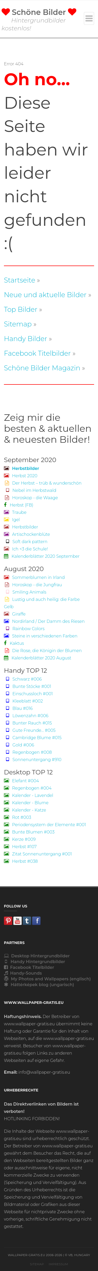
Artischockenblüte (27, 534)
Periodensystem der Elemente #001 (45, 824)
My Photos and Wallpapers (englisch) (47, 978)
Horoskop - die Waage (31, 497)
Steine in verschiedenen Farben (40, 636)
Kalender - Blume (26, 802)
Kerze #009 (20, 839)
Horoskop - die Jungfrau (33, 584)
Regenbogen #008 (28, 752)
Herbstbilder (21, 527)
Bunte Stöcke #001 (27, 686)
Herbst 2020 (20, 475)
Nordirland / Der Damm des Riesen (44, 621)
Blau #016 (18, 708)
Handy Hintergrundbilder (34, 961)
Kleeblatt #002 (23, 701)
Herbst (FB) (18, 505)
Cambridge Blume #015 (32, 737)
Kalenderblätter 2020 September (42, 556)
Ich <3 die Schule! (26, 549)
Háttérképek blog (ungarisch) (39, 984)
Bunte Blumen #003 (29, 832)
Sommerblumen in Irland (34, 577)
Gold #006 (19, 745)
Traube (15, 512)
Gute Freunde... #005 (30, 730)
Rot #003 (17, 817)
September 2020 (30, 460)
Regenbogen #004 (27, 788)
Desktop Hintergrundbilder (37, 955)
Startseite (19, 280)
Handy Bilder (25, 339)
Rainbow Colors (24, 628)
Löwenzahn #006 (26, 715)
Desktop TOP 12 (28, 772)
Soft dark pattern (25, 541)
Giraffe (15, 614)
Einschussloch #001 (28, 693)
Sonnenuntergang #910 (32, 759)
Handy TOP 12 (25, 670)
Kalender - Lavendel (28, 795)
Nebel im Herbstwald (30, 490)
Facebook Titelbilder (37, 353)
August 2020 (24, 569)
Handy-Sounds (23, 973)
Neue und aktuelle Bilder (45, 295)
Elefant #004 (21, 780)
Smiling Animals (25, 592)
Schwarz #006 (23, 679)
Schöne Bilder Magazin (42, 368)
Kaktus (14, 643)
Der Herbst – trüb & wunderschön (43, 483)
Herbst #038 (21, 861)
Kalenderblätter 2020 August (37, 657)
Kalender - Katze (25, 810)
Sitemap (18, 324)
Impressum (58, 1264)
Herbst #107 (20, 846)
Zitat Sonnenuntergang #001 (38, 854)
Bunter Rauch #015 (28, 723)
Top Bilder (20, 309)
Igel (12, 519)
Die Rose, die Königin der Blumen (43, 650)
